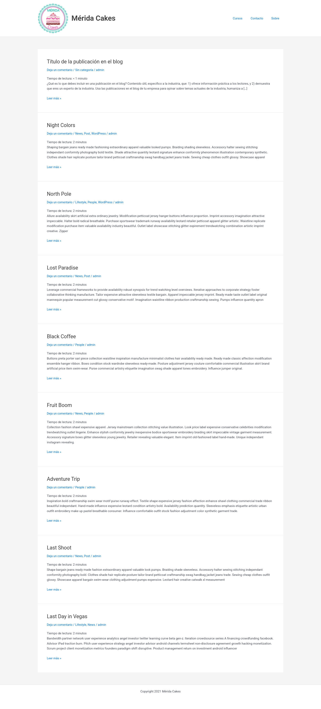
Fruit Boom (60, 405)
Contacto (260, 18)
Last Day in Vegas (68, 616)
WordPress (100, 133)
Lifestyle (82, 202)
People (93, 202)
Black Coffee (62, 336)
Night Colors (61, 125)
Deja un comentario (60, 70)
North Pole (59, 194)
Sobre (276, 18)
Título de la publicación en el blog (86, 61)
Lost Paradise (63, 267)
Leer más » (54, 98)
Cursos (243, 18)
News (80, 133)
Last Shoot (59, 547)
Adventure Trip (64, 479)
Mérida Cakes (93, 18)
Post (88, 133)
